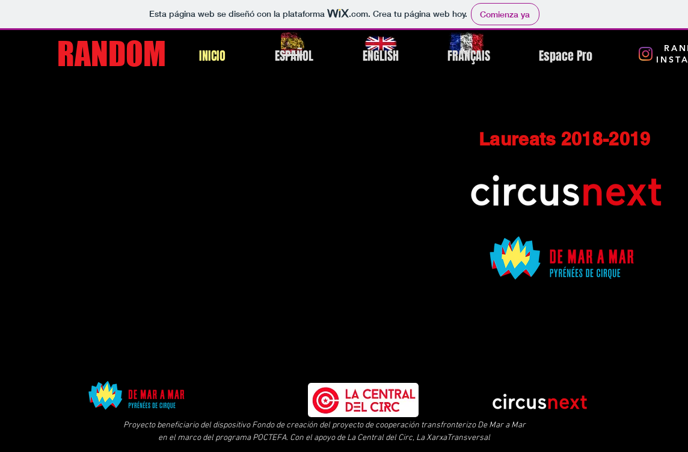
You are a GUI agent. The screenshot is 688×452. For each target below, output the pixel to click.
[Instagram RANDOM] (646, 54)
